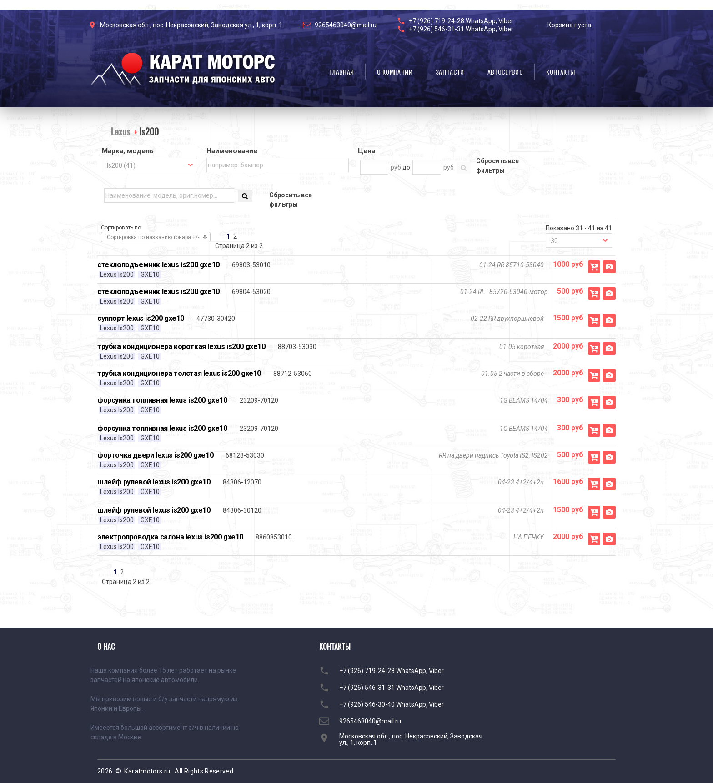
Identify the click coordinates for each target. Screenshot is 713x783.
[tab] (149, 152)
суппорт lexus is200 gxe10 (140, 318)
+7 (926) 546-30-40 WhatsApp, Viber (391, 704)
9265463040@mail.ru (346, 25)
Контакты (560, 71)
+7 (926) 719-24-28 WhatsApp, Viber (461, 21)
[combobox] (149, 165)
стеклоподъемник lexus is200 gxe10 (158, 264)
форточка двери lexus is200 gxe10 (155, 455)
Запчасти (450, 71)
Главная (341, 71)
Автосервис (505, 71)
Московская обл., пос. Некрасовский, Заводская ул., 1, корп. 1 (191, 25)
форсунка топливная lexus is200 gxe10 (162, 400)
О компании (394, 71)
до (406, 167)
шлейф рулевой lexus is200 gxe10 (154, 482)
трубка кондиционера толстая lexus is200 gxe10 (179, 373)
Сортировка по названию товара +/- (153, 237)
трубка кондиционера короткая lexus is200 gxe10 (181, 346)
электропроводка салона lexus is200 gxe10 (170, 537)
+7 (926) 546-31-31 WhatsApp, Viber (461, 29)
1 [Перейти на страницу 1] (228, 236)
